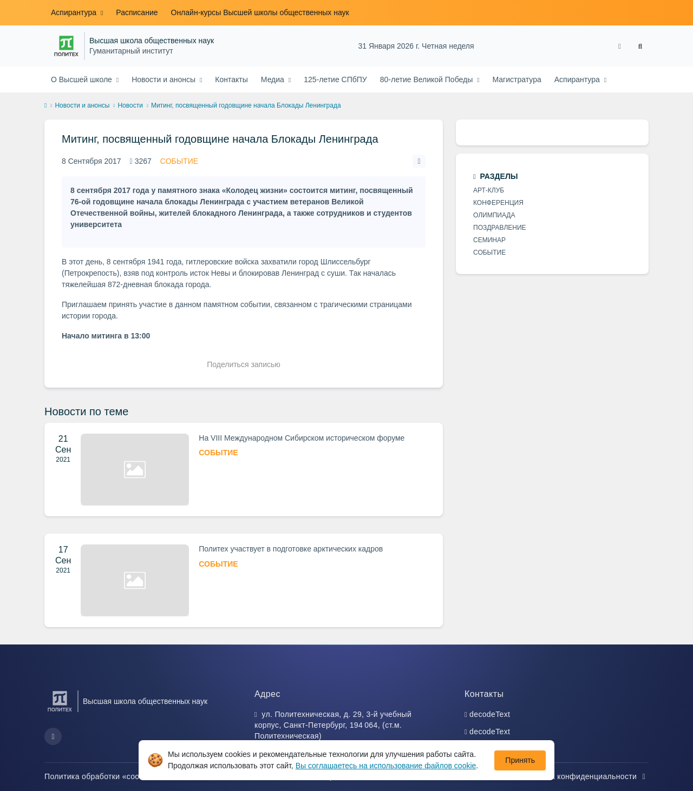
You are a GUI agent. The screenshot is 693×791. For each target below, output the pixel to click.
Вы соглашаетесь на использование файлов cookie (386, 765)
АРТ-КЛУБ (488, 190)
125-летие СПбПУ (335, 79)
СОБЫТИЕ (179, 161)
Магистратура (517, 79)
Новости (129, 105)
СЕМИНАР (489, 240)
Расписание (137, 12)
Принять (520, 760)
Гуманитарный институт (131, 51)
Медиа (273, 79)
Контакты (231, 79)
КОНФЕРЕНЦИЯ (498, 203)
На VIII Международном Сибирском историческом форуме (301, 438)
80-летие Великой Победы (427, 79)
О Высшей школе (82, 79)
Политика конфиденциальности (584, 776)
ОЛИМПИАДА (494, 215)
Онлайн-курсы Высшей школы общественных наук (260, 12)
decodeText (489, 714)
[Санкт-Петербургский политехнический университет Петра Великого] (66, 46)
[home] (45, 106)
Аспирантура (75, 12)
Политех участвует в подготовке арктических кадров (291, 548)
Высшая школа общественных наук (151, 41)
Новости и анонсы (165, 79)
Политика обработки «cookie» (105, 776)
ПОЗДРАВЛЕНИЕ (499, 227)
